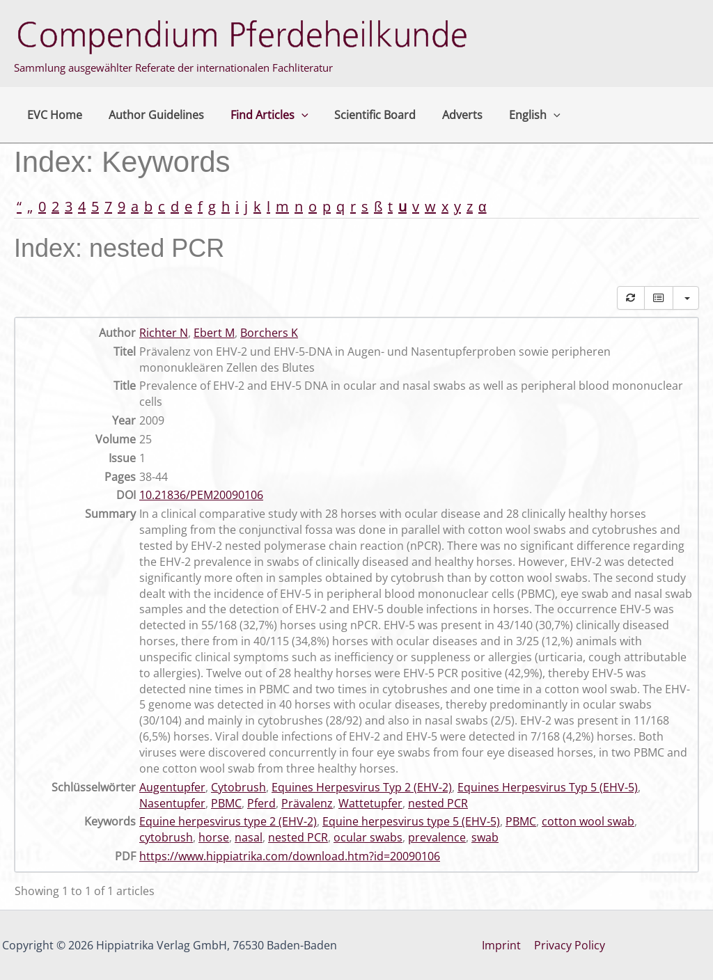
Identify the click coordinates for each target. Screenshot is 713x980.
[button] (291, 115)
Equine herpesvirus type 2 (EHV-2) (228, 821)
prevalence (437, 837)
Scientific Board (361, 114)
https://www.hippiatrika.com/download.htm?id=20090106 (289, 856)
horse (213, 837)
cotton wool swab (588, 821)
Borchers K (269, 332)
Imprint (502, 945)
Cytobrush (238, 787)
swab (485, 837)
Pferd (261, 803)
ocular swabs (368, 837)
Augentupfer (172, 787)
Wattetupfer (370, 803)
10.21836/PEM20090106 (201, 495)
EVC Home (52, 114)
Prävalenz (307, 803)
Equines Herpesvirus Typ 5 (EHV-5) (547, 787)
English (512, 115)
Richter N (163, 332)
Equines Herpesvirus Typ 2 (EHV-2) (362, 787)
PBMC (226, 803)
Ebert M (214, 332)
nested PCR (438, 803)
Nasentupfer (172, 803)
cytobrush (166, 837)
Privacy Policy (568, 945)
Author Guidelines (150, 114)
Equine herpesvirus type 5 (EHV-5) (411, 821)
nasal (249, 837)
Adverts (444, 114)
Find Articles (259, 115)
